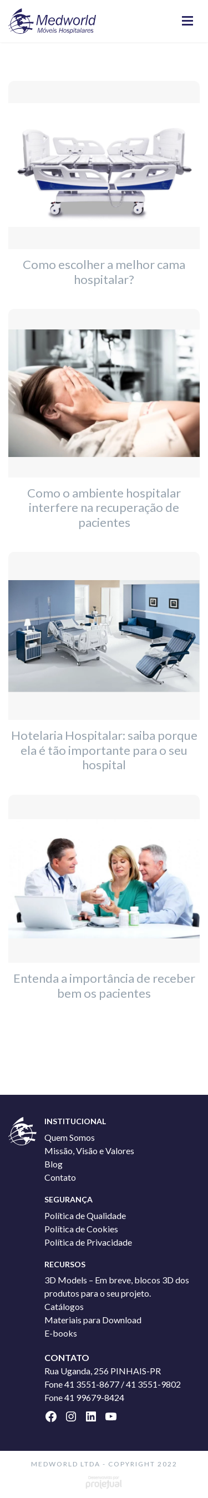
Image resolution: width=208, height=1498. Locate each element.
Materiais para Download (92, 1319)
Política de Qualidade (85, 1215)
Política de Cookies (81, 1228)
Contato (60, 1177)
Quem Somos (69, 1137)
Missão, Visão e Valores (89, 1150)
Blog (53, 1164)
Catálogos (64, 1306)
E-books (60, 1333)
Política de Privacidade (88, 1242)
